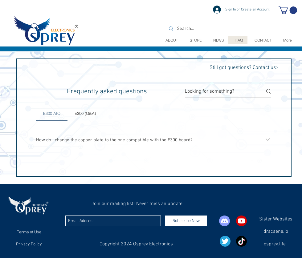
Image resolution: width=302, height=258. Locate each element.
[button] (288, 10)
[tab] (51, 113)
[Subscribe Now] (186, 221)
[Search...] (230, 28)
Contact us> (266, 68)
